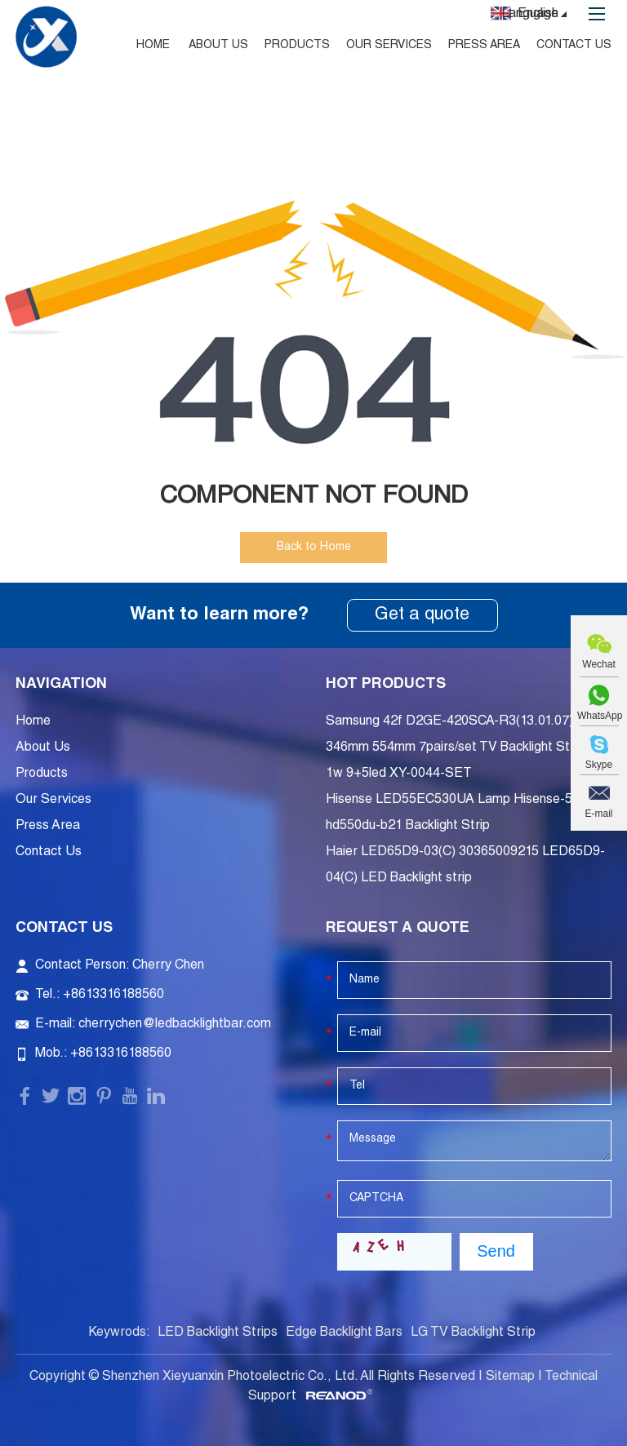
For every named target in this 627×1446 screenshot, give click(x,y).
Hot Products (386, 684)
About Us (218, 45)
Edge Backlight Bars (344, 1333)
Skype (598, 764)
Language (536, 15)
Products (297, 45)
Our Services (389, 45)
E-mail (598, 813)
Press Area (484, 45)
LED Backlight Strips (218, 1333)
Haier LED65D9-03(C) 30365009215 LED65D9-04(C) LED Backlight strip (465, 865)
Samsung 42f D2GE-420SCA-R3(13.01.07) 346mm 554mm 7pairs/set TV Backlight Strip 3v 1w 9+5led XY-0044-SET (464, 748)
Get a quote (422, 615)
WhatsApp (598, 715)
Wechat (598, 664)
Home (153, 45)
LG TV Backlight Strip (473, 1333)
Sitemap (510, 1377)
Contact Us (573, 45)
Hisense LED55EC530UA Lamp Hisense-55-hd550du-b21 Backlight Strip (455, 813)
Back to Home (314, 547)
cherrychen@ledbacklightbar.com (174, 1024)
